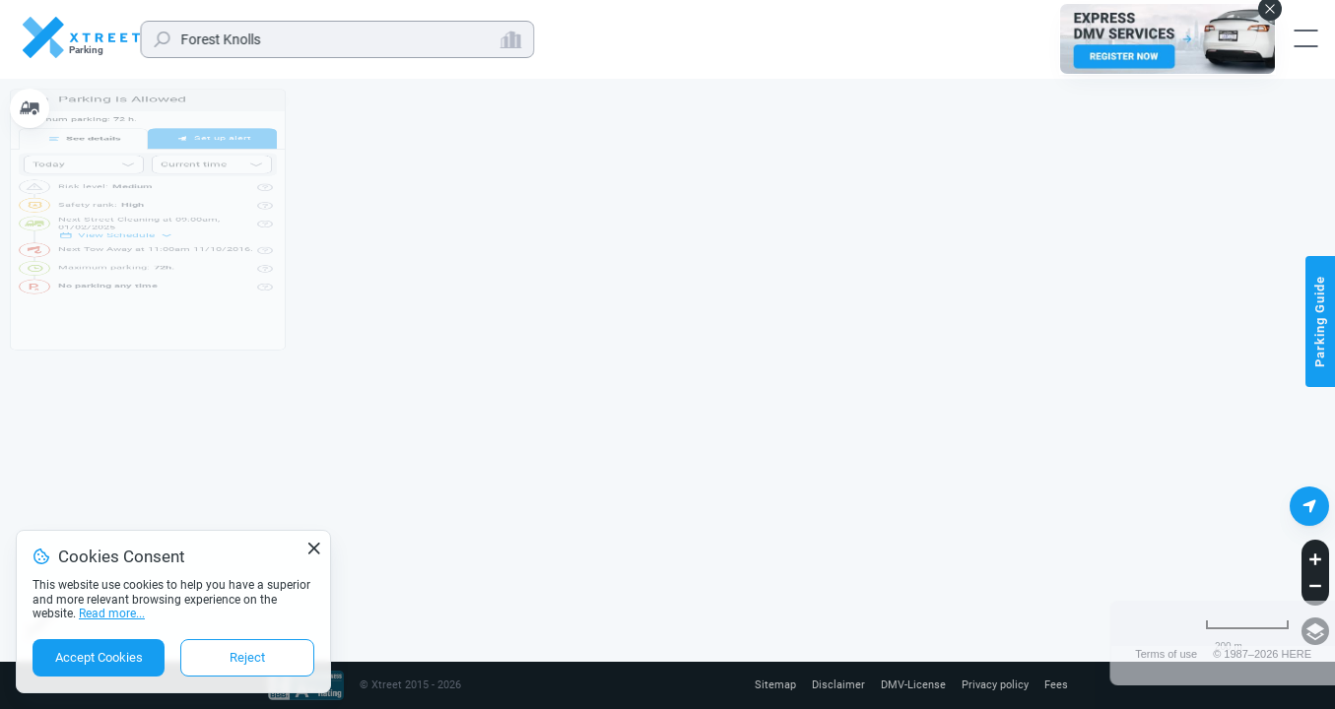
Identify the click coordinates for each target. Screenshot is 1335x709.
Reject (247, 657)
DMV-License (904, 685)
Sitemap (760, 685)
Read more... (112, 613)
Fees (1055, 685)
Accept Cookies (99, 657)
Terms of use (1166, 654)
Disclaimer (826, 685)
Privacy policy (991, 685)
